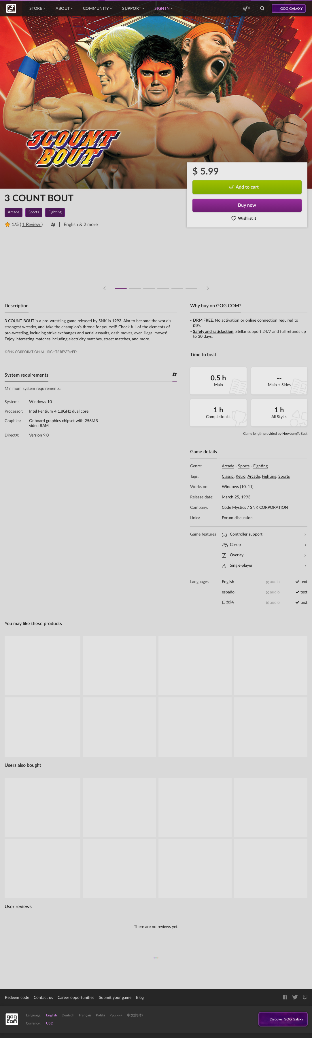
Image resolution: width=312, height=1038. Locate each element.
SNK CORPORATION (269, 508)
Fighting (260, 466)
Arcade (228, 466)
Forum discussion (237, 518)
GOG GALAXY (291, 8)
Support (133, 9)
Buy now (247, 205)
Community (97, 9)
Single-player (264, 566)
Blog (140, 998)
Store (37, 9)
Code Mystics (234, 508)
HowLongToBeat (294, 433)
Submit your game (115, 998)
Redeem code (17, 998)
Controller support (264, 535)
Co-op (264, 545)
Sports (243, 466)
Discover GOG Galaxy (280, 1019)
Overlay (264, 555)
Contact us (43, 998)
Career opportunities (76, 998)
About (64, 9)
